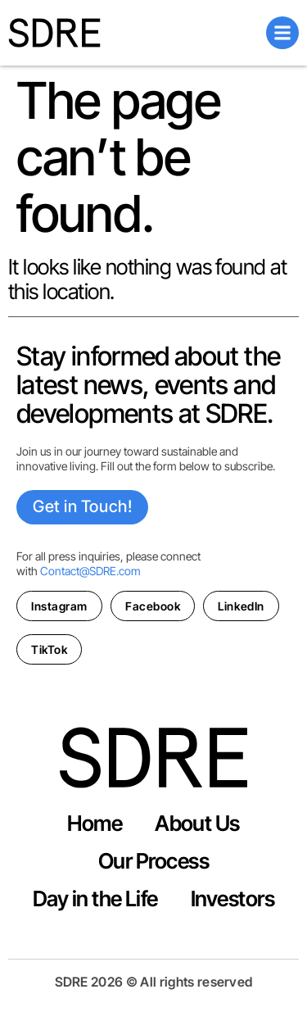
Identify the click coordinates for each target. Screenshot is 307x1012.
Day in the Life (95, 898)
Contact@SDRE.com (90, 571)
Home (94, 823)
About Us (197, 823)
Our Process (153, 861)
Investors (232, 898)
